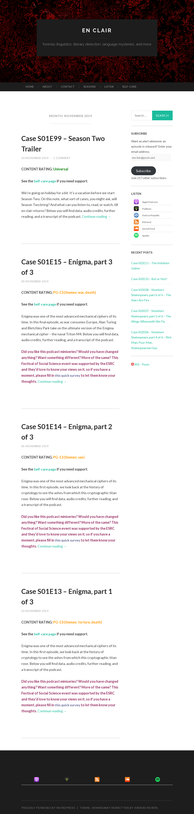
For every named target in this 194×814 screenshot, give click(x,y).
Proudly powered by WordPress (48, 807)
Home (30, 86)
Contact (68, 86)
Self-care (129, 86)
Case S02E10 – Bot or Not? (149, 279)
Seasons (89, 86)
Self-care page (45, 181)
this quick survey (68, 375)
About (47, 86)
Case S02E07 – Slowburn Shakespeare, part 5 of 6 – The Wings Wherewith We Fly (151, 316)
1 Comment (64, 158)
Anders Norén (146, 807)
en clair (97, 30)
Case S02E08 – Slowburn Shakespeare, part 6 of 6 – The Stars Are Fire (151, 295)
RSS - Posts (140, 364)
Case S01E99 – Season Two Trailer (64, 142)
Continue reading (97, 216)
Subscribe (143, 171)
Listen (109, 86)
